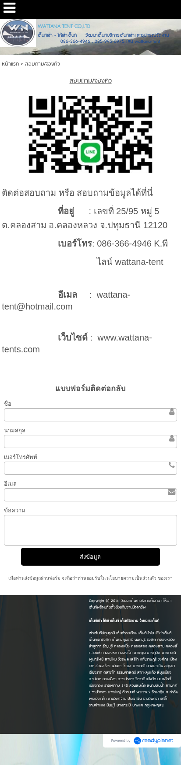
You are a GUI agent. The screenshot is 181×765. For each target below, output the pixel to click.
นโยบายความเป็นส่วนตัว (132, 578)
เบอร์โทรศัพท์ (20, 457)
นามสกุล (14, 430)
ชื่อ (7, 403)
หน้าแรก (10, 64)
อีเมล (10, 483)
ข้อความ (14, 510)
